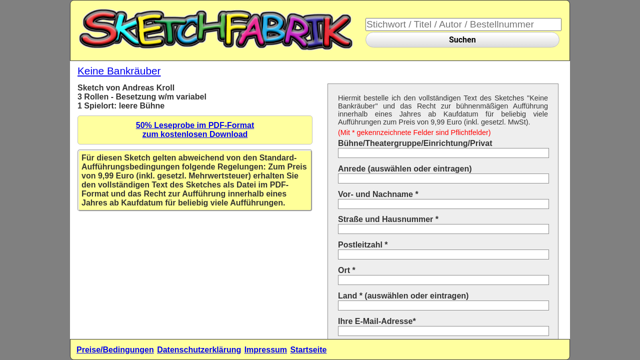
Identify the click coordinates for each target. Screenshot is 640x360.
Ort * (347, 270)
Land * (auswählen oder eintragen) (403, 296)
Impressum (265, 350)
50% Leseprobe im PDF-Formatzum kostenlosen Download (195, 129)
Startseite (308, 350)
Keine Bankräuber (119, 70)
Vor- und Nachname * (378, 194)
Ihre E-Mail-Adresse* (377, 321)
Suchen (462, 39)
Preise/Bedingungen (115, 350)
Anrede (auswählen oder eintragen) (405, 168)
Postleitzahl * (363, 244)
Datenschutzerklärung (199, 350)
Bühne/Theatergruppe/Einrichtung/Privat (415, 143)
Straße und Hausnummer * (388, 219)
